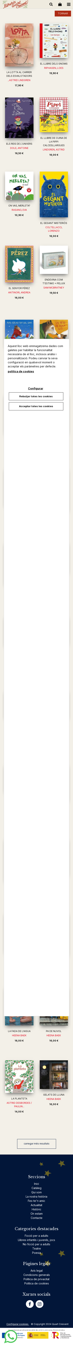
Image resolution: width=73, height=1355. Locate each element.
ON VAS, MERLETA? (19, 205)
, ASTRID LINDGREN (19, 80)
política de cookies (21, 371)
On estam (37, 1213)
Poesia (36, 1252)
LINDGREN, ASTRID (54, 149)
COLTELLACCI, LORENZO (53, 229)
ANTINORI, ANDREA (19, 292)
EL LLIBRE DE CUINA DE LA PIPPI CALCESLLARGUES (53, 141)
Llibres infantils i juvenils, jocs (36, 1240)
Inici (36, 1183)
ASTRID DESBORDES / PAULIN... (19, 1104)
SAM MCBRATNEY (53, 287)
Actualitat (36, 1205)
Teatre (36, 1248)
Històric (36, 1209)
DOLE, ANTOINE (19, 148)
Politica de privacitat (36, 1279)
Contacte (36, 1217)
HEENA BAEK (19, 1035)
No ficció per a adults (36, 1244)
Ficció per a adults (36, 1235)
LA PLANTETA (19, 1098)
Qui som (36, 1192)
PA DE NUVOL (54, 1031)
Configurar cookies (17, 1324)
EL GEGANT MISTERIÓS (53, 223)
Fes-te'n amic (36, 1200)
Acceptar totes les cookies (36, 406)
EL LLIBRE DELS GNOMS (54, 63)
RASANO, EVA (19, 209)
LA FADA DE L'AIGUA (19, 1031)
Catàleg (36, 1188)
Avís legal (37, 1270)
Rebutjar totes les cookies (36, 396)
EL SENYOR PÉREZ (19, 288)
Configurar (35, 388)
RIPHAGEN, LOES (53, 67)
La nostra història (36, 1196)
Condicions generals (36, 1274)
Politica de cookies (36, 1283)
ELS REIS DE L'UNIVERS (19, 143)
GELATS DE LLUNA (53, 1094)
